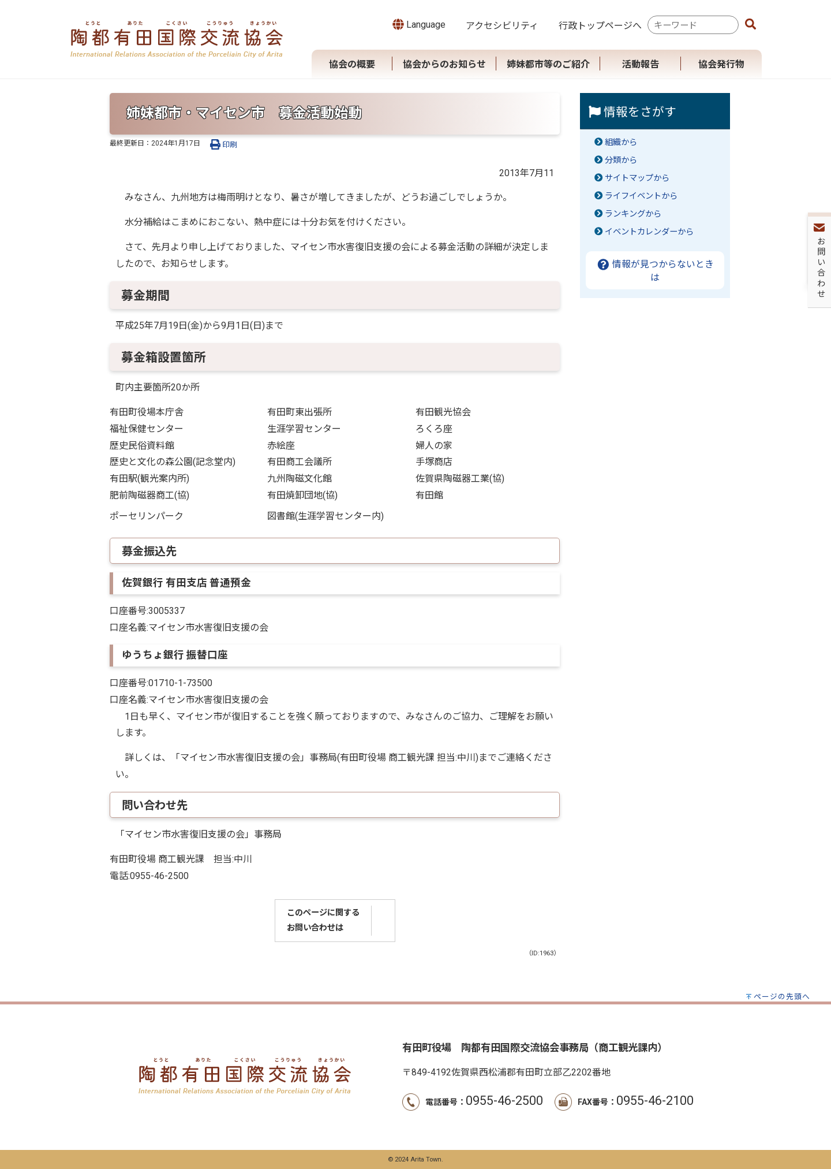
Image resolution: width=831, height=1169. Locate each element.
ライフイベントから (641, 196)
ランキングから (633, 214)
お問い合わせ (820, 168)
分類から (621, 160)
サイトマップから (637, 178)
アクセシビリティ (502, 25)
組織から (621, 142)
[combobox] (693, 25)
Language (419, 24)
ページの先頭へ (782, 996)
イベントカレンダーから (649, 232)
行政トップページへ (600, 25)
